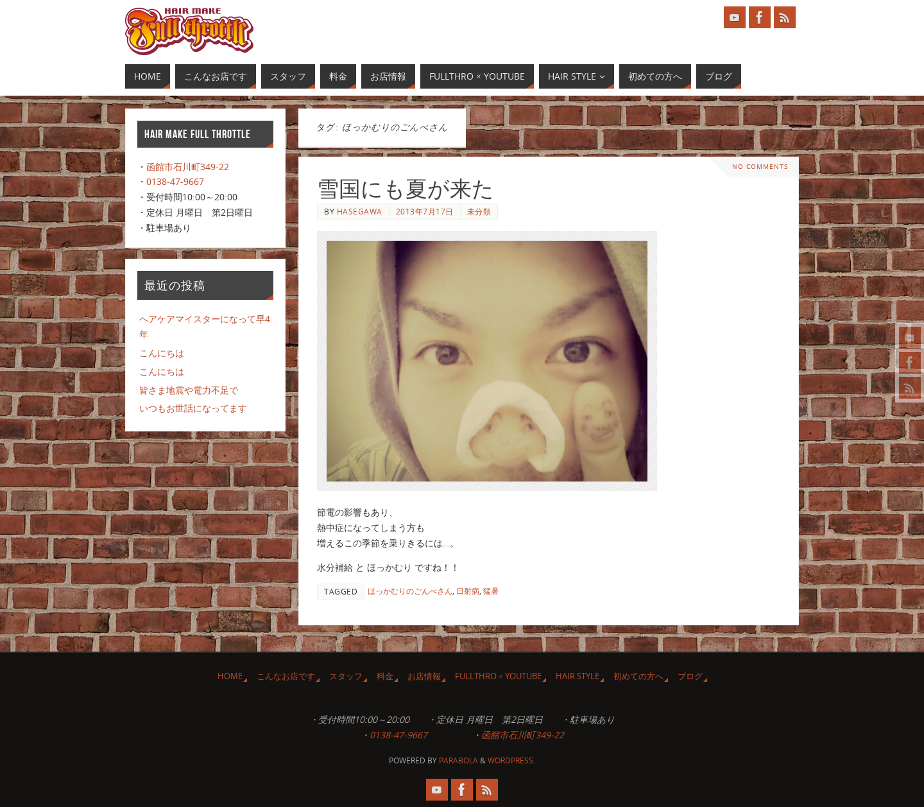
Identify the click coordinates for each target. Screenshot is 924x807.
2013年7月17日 (425, 211)
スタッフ (346, 676)
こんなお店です (286, 676)
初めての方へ (638, 676)
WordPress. (511, 760)
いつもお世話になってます (193, 408)
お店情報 (424, 676)
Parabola (458, 760)
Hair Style (577, 676)
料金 (385, 676)
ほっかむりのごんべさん (410, 591)
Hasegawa (359, 211)
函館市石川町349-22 (187, 167)
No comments (760, 166)
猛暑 (491, 591)
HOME (230, 676)
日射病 (467, 591)
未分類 (479, 211)
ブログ (690, 676)
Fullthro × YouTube (498, 676)
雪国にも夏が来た (405, 189)
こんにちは (161, 353)
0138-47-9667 (175, 181)
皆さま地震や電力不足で (188, 390)
